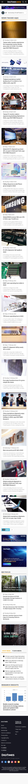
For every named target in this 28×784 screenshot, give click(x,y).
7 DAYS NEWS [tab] (16, 651)
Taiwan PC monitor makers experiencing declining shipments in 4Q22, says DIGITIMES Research (13, 116)
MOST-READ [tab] (6, 651)
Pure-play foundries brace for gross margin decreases (14, 381)
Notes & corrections (6, 743)
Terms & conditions (6, 733)
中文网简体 (3, 750)
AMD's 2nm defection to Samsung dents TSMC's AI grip (14, 661)
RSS (16, 734)
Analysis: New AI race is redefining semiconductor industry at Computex (14, 678)
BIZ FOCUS (5, 572)
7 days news (18, 729)
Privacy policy (4, 735)
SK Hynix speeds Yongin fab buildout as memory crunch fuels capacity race (15, 657)
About (2, 725)
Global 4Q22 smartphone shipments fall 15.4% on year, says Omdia (14, 517)
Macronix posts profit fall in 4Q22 (13, 450)
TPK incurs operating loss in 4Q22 (13, 316)
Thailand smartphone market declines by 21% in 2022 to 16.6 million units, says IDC (12, 81)
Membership (4, 730)
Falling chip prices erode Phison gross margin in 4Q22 (12, 185)
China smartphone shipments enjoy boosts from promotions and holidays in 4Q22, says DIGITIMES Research (13, 416)
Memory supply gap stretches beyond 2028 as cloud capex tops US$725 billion (14, 672)
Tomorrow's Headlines (20, 726)
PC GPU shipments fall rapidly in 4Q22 (12, 251)
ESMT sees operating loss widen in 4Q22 (13, 284)
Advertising (3, 728)
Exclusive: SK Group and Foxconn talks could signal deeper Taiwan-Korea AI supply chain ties (14, 666)
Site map (3, 745)
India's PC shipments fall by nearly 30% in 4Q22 (13, 348)
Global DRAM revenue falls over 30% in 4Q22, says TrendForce (14, 218)
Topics (16, 731)
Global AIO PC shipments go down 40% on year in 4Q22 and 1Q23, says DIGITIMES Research (14, 151)
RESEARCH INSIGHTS (10, 685)
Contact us (3, 740)
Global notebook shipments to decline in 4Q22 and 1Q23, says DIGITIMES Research (12, 483)
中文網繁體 (3, 747)
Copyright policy (5, 738)
